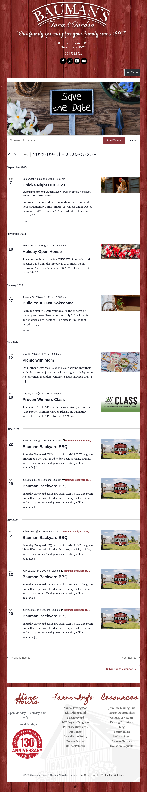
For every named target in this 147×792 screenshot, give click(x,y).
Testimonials (122, 731)
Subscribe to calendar (119, 669)
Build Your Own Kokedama (48, 303)
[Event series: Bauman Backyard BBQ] (76, 440)
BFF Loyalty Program (75, 722)
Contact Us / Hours (121, 717)
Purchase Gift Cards (75, 727)
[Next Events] (15, 155)
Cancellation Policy (75, 736)
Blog (122, 727)
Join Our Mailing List (122, 708)
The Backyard (75, 717)
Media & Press (122, 736)
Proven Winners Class (44, 399)
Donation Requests (121, 746)
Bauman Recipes (122, 741)
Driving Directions (121, 722)
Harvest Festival (75, 741)
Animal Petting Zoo (75, 708)
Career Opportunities (121, 712)
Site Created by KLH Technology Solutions (102, 775)
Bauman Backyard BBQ (45, 446)
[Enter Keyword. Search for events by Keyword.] (55, 140)
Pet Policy (75, 731)
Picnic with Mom (38, 360)
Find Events (114, 140)
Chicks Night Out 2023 (44, 185)
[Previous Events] (9, 155)
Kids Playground (75, 712)
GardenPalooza (75, 746)
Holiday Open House (42, 251)
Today (25, 154)
